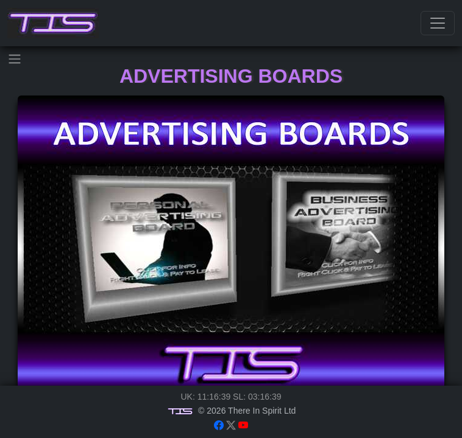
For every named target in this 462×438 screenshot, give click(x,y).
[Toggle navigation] (438, 23)
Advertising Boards (231, 76)
